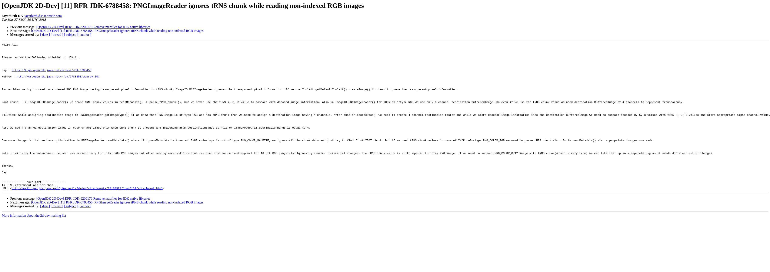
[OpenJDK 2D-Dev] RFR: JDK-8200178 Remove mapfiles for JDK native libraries (93, 27)
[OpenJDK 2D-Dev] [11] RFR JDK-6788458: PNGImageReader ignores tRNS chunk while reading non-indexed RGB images (117, 31)
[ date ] (45, 34)
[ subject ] (71, 34)
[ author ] (85, 34)
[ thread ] (57, 34)
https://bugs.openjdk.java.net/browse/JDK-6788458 (51, 76)
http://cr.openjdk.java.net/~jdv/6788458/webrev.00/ (58, 83)
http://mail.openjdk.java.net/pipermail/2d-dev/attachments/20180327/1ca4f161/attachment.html (87, 217)
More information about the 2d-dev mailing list (34, 245)
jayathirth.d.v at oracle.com (43, 16)
